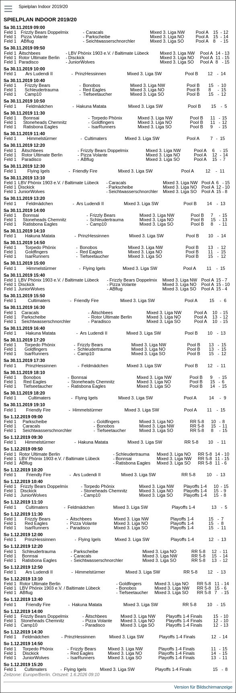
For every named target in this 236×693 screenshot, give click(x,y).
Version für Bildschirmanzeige (203, 687)
